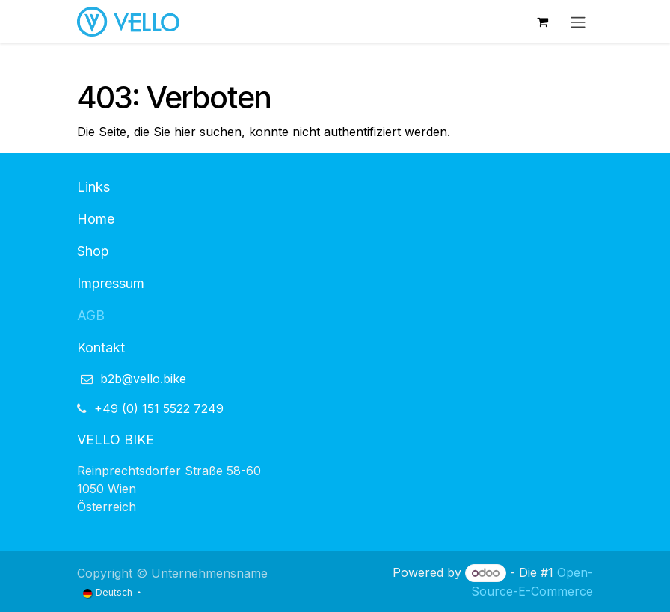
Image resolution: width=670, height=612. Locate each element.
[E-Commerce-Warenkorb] (542, 22)
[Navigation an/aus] (578, 21)
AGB (91, 315)
